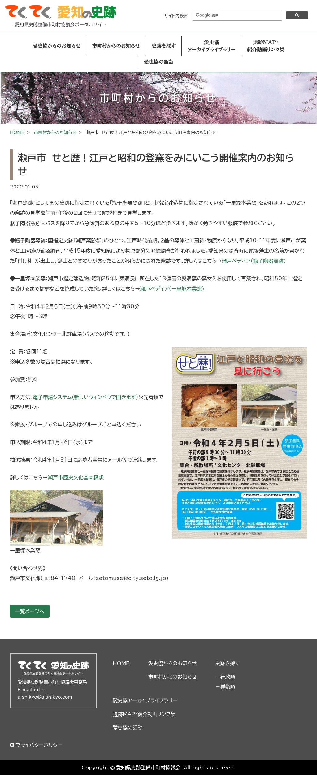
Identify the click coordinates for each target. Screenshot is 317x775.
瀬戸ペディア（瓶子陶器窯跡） (254, 260)
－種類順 (225, 686)
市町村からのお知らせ (116, 45)
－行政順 (225, 676)
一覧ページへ (29, 611)
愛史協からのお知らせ (56, 45)
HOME (17, 132)
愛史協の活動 (159, 61)
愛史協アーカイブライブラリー (211, 46)
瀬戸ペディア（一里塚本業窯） (172, 288)
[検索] (237, 15)
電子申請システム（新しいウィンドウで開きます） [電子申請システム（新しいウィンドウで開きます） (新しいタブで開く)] (85, 397)
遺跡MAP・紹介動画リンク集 (265, 46)
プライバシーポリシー (38, 745)
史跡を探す (164, 45)
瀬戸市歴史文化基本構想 (75, 477)
